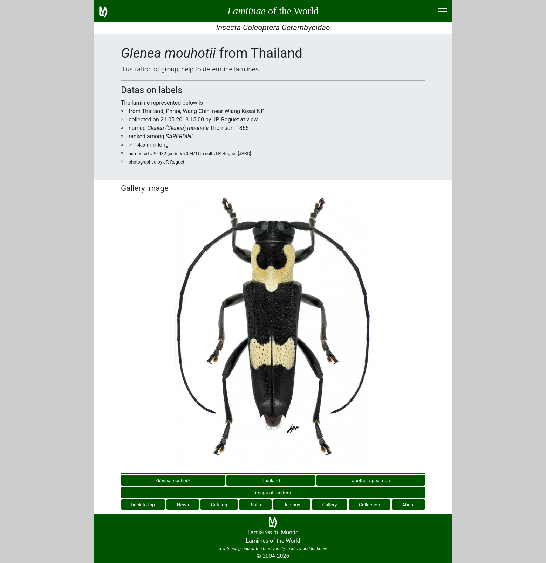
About (408, 504)
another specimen (371, 480)
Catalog (219, 504)
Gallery (329, 504)
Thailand (270, 480)
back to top (143, 504)
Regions (291, 504)
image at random (273, 492)
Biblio (255, 504)
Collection (369, 504)
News (183, 504)
